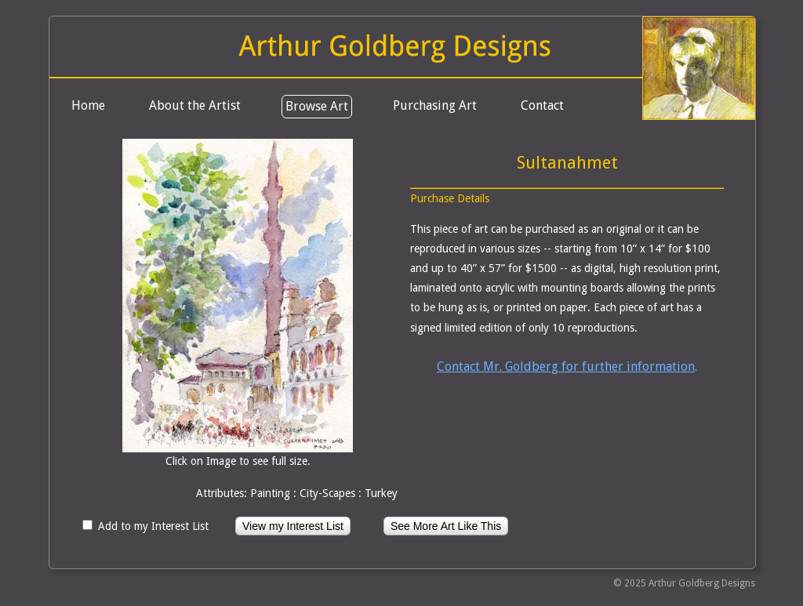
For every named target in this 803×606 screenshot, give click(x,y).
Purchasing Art (435, 105)
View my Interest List (292, 526)
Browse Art (316, 106)
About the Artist (195, 105)
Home (88, 105)
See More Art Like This (446, 526)
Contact (542, 105)
